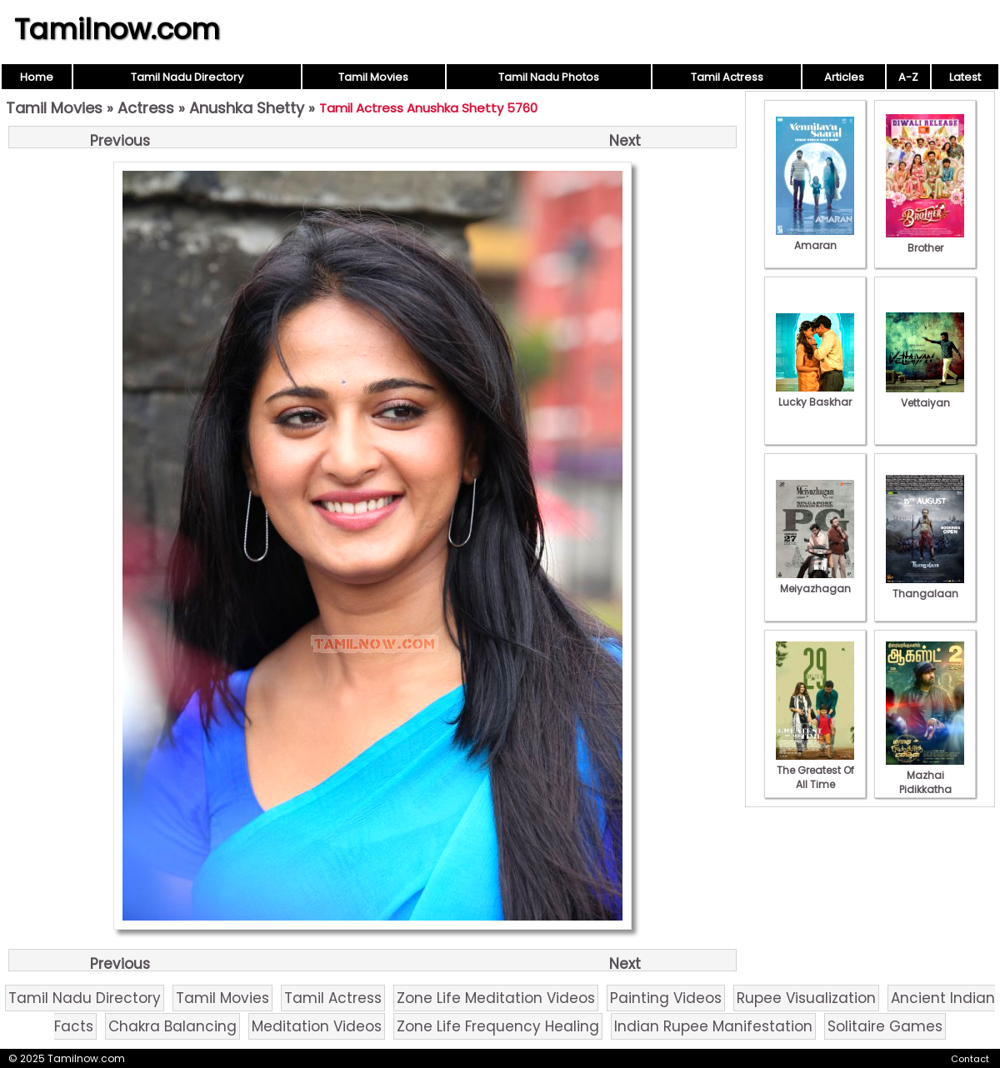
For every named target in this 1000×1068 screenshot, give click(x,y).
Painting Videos (666, 998)
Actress (146, 107)
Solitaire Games (885, 1026)
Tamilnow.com (117, 29)
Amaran (815, 238)
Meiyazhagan (815, 581)
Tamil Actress (727, 77)
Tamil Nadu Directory (187, 77)
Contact (970, 1059)
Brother (925, 241)
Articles (844, 77)
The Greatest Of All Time (815, 770)
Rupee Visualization (806, 998)
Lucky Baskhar (815, 395)
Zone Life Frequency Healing (498, 1026)
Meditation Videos (317, 1026)
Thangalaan (925, 586)
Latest (965, 77)
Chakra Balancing (172, 1026)
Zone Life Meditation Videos (496, 998)
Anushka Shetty (246, 107)
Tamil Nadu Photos (548, 77)
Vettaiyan (925, 396)
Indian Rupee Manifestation (713, 1026)
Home (36, 77)
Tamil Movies (373, 77)
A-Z (908, 77)
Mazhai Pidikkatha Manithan (925, 782)
